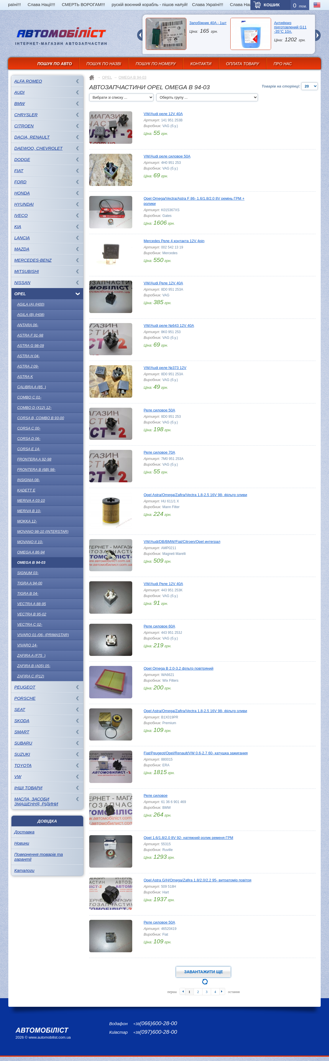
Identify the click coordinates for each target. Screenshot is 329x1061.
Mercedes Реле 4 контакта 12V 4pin (174, 241)
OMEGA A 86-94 (31, 552)
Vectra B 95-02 (31, 614)
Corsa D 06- (28, 438)
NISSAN (22, 282)
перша (171, 992)
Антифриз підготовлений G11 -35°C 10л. (290, 27)
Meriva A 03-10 (31, 500)
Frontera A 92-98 (34, 459)
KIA (17, 226)
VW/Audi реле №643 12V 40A (169, 325)
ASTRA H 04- (28, 356)
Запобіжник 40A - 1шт (208, 23)
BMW (19, 103)
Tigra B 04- (27, 593)
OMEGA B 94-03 (31, 562)
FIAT (18, 170)
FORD (20, 181)
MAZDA (22, 248)
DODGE (22, 159)
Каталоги (24, 870)
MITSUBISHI (26, 271)
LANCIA (22, 237)
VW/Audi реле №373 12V (165, 368)
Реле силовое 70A (159, 452)
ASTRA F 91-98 (30, 335)
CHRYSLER (26, 114)
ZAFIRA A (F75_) (31, 655)
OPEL (20, 293)
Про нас (283, 63)
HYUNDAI (24, 204)
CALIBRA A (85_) (31, 387)
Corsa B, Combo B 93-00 (40, 418)
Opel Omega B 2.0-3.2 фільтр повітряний (178, 668)
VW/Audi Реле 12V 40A (163, 283)
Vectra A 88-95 (31, 604)
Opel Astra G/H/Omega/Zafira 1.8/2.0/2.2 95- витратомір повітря (198, 880)
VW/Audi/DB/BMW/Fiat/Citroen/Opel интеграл (182, 541)
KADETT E (26, 490)
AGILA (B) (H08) (30, 314)
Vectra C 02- (29, 624)
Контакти (200, 63)
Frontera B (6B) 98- (36, 469)
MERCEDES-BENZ (33, 260)
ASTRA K (25, 376)
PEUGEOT (24, 687)
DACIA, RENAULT (32, 137)
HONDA (22, 193)
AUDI (19, 92)
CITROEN (24, 125)
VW (17, 776)
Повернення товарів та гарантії (38, 857)
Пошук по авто (54, 63)
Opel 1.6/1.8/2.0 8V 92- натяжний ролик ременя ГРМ (188, 837)
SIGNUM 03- (27, 573)
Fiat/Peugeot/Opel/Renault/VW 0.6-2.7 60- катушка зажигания (196, 753)
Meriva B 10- (29, 511)
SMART (21, 731)
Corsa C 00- (28, 428)
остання (234, 992)
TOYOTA (23, 765)
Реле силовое (156, 795)
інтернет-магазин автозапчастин (61, 44)
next (318, 31)
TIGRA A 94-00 (29, 583)
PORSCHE (25, 698)
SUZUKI (22, 754)
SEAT (19, 709)
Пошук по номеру (156, 63)
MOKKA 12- (27, 521)
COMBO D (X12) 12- (34, 407)
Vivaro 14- (27, 645)
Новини (21, 843)
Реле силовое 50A (159, 410)
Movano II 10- (30, 542)
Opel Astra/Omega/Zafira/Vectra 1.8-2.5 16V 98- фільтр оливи (195, 495)
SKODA (22, 720)
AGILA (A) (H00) (30, 304)
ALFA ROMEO (28, 81)
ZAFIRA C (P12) (30, 676)
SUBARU (23, 743)
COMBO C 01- (29, 397)
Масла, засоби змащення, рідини (36, 801)
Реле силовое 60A (159, 626)
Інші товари (28, 787)
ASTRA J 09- (28, 366)
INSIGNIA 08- (28, 480)
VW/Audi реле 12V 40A (163, 114)
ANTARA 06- (27, 325)
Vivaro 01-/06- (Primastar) (43, 635)
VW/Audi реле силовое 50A (167, 156)
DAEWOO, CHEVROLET (38, 148)
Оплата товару (242, 63)
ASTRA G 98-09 (30, 345)
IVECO (21, 215)
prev (140, 31)
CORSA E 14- (28, 449)
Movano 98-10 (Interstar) (43, 531)
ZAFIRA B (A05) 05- (33, 666)
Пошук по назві (103, 63)
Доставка (24, 831)
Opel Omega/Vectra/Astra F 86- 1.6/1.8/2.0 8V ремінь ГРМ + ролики (194, 201)
